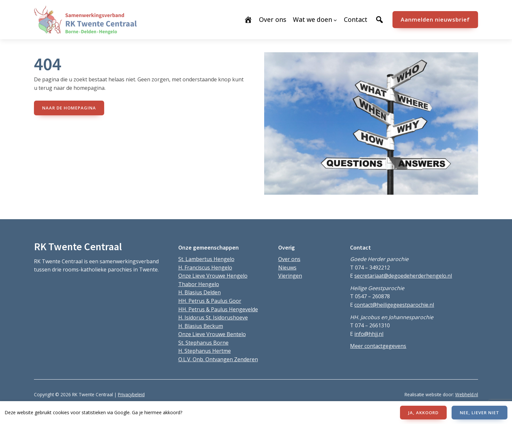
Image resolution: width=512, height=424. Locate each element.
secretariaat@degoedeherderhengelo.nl (403, 275)
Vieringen (290, 275)
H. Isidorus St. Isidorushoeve (213, 317)
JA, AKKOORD (423, 413)
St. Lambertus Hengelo (206, 259)
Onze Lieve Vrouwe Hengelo (213, 275)
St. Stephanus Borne (203, 342)
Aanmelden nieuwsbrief (435, 19)
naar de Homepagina (69, 108)
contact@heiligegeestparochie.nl (394, 304)
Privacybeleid (131, 394)
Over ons (289, 259)
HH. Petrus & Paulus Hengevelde (218, 309)
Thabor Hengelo (198, 284)
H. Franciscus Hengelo (205, 267)
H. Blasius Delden (199, 292)
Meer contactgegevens (378, 346)
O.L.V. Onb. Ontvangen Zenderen (218, 359)
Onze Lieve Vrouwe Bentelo (212, 334)
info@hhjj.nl (368, 333)
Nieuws (287, 267)
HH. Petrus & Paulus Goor (209, 300)
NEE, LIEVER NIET (479, 413)
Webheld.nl (466, 394)
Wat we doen (312, 19)
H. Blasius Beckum (200, 326)
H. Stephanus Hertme (204, 350)
